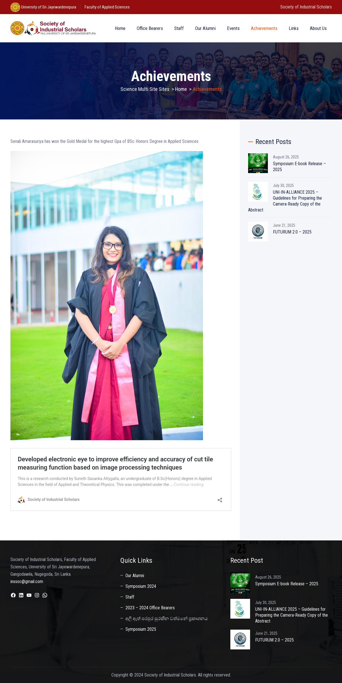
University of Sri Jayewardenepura (48, 7)
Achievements (264, 28)
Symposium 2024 (140, 586)
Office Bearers (150, 28)
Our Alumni (205, 28)
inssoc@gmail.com (26, 581)
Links (294, 28)
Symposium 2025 (140, 629)
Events (233, 28)
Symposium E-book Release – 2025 (299, 166)
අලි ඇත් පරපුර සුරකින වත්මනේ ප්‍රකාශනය (166, 618)
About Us (318, 28)
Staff (179, 28)
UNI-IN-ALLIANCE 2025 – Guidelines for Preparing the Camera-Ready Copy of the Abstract (285, 201)
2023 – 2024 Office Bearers (150, 607)
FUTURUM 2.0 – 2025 (292, 232)
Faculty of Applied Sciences (107, 7)
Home (120, 28)
